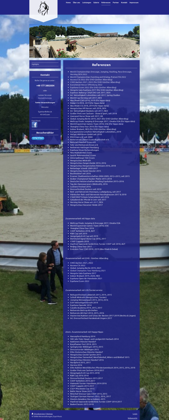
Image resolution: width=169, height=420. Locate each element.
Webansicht (132, 418)
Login (135, 414)
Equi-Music (36, 120)
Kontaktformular (45, 98)
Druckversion (38, 414)
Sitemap (49, 414)
